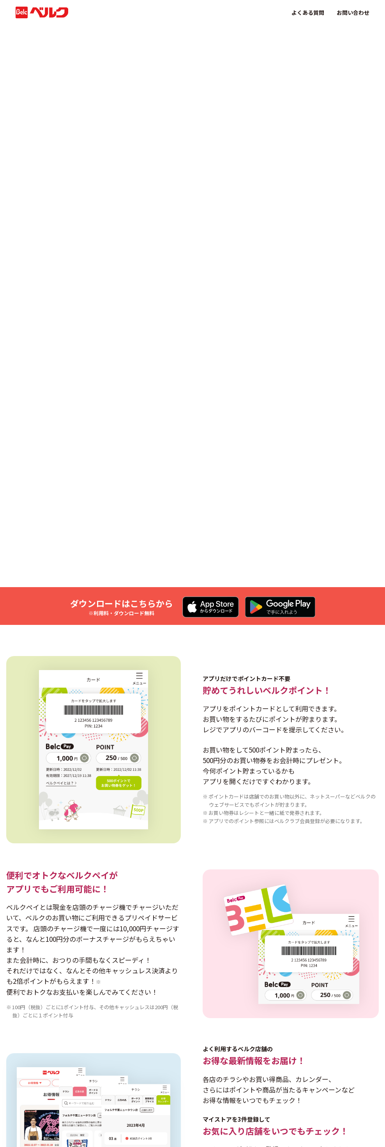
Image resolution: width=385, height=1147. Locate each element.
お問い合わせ (353, 12)
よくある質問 (307, 12)
